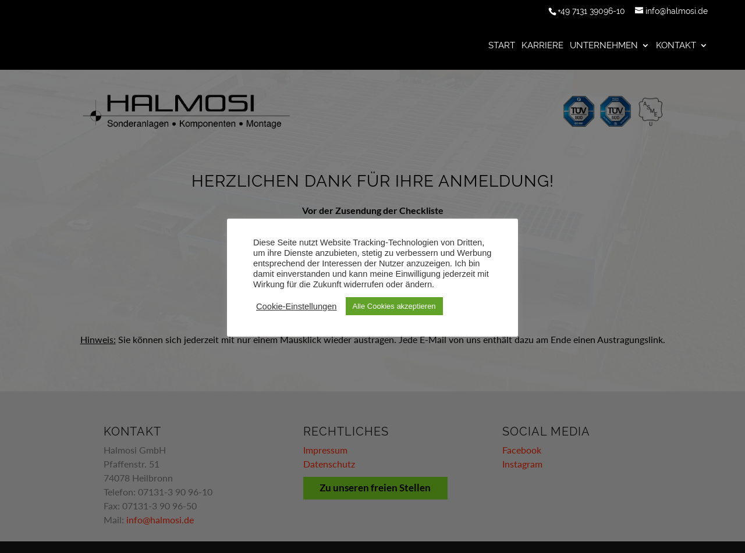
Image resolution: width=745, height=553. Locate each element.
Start (501, 46)
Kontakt (676, 46)
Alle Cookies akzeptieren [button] (394, 306)
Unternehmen (604, 46)
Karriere (542, 46)
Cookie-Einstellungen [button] (296, 306)
